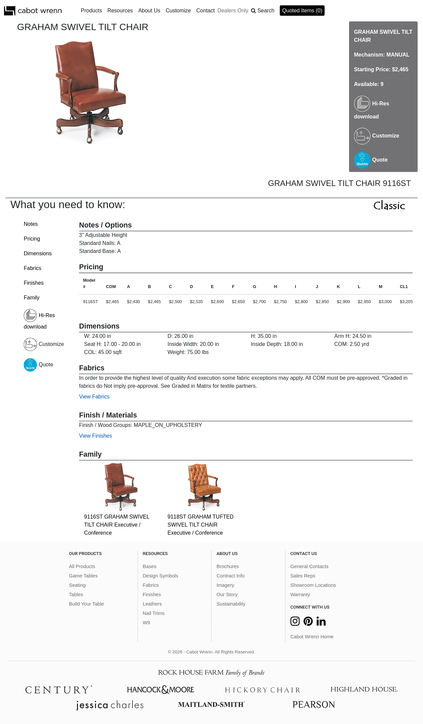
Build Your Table (86, 604)
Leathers (152, 604)
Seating (77, 585)
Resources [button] (120, 10)
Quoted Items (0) (302, 10)
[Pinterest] (308, 623)
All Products (82, 566)
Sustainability (231, 604)
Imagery (225, 585)
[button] (262, 10)
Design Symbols (160, 575)
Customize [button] (178, 10)
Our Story (227, 594)
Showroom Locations (313, 585)
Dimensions (38, 253)
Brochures (228, 566)
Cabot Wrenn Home (312, 636)
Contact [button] (205, 10)
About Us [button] (149, 10)
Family (31, 297)
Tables (76, 594)
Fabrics (32, 268)
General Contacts (309, 566)
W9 (146, 622)
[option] (89, 92)
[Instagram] (295, 623)
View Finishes (95, 436)
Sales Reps (303, 575)
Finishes (34, 283)
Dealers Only (233, 10)
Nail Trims (154, 613)
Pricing (32, 239)
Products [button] (91, 10)
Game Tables (83, 575)
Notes (31, 224)
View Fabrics (94, 396)
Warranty (300, 594)
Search (265, 10)
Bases (150, 566)
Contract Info (231, 575)
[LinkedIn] (321, 623)
